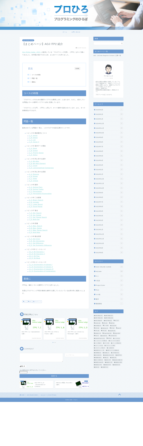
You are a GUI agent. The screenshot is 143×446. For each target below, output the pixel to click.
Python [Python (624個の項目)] (117, 333)
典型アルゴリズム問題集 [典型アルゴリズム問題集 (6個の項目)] (113, 350)
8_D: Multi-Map (34, 232)
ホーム (65, 32)
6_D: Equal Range (35, 206)
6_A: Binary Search (36, 200)
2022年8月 (109, 252)
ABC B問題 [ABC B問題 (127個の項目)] (109, 315)
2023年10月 (109, 188)
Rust (109, 290)
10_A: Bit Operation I (37, 252)
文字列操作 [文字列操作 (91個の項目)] (115, 352)
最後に (34, 82)
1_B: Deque (33, 138)
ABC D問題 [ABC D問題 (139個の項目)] (109, 318)
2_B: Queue (33, 150)
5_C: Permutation (35, 191)
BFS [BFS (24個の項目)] (105, 323)
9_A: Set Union (34, 239)
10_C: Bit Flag (34, 256)
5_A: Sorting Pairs (35, 187)
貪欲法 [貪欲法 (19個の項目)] (108, 359)
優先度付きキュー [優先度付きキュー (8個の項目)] (99, 350)
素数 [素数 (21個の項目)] (106, 357)
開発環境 (109, 303)
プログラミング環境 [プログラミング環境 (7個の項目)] (100, 347)
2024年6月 (109, 151)
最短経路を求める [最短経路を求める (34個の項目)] (109, 355)
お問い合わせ (76, 32)
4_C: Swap (33, 178)
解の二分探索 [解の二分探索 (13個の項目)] (99, 359)
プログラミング (37, 301)
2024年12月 (109, 123)
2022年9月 (109, 248)
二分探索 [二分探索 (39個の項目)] (111, 347)
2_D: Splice (33, 155)
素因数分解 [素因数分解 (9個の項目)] (98, 357)
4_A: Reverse (34, 174)
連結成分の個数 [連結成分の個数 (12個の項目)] (118, 359)
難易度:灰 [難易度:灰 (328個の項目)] (118, 362)
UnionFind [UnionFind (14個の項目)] (113, 335)
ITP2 (30, 301)
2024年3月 (109, 165)
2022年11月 (109, 238)
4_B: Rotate (33, 176)
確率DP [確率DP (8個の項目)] (119, 355)
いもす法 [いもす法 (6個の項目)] (117, 338)
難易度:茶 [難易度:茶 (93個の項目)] (108, 364)
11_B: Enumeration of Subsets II (41, 267)
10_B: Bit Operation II (37, 254)
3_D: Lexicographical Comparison (41, 168)
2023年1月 (109, 229)
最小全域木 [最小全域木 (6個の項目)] (98, 355)
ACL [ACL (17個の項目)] (117, 320)
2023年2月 (109, 225)
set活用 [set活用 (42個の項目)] (104, 335)
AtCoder (109, 271)
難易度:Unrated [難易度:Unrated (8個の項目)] (99, 362)
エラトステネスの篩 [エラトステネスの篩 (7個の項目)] (115, 340)
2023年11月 (109, 183)
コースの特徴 (36, 75)
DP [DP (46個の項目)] (112, 328)
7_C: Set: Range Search (38, 217)
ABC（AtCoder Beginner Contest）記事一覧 (107, 55)
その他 (109, 294)
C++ (25, 301)
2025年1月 (109, 119)
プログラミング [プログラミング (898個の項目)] (110, 345)
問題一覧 (35, 78)
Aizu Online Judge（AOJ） (31, 52)
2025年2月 (109, 114)
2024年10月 (109, 133)
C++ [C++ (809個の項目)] (106, 325)
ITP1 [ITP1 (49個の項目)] (97, 330)
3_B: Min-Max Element (37, 163)
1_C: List (32, 140)
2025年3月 (109, 109)
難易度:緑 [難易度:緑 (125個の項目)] (98, 364)
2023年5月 (109, 211)
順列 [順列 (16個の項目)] (97, 367)
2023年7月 (109, 202)
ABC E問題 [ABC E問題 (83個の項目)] (98, 320)
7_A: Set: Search (35, 213)
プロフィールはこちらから (104, 94)
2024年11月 (109, 128)
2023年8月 (109, 197)
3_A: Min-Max (34, 161)
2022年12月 (109, 234)
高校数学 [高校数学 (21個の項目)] (105, 367)
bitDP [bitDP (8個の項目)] (112, 323)
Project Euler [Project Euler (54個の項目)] (107, 333)
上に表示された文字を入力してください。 (33, 370)
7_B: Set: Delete (35, 215)
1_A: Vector (33, 135)
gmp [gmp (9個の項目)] (119, 328)
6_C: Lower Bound (36, 204)
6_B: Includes (34, 202)
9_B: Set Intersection (37, 241)
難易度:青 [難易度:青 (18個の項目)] (117, 364)
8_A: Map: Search (35, 226)
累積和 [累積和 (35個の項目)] (113, 357)
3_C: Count (33, 166)
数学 (109, 299)
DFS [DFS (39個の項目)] (97, 328)
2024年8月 (109, 142)
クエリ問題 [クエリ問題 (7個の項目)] (98, 343)
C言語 (109, 280)
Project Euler (109, 285)
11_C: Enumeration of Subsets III (41, 269)
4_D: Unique (33, 181)
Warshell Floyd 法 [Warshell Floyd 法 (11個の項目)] (100, 338)
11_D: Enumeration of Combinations (42, 271)
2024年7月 (109, 146)
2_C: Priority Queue (36, 153)
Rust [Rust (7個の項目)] (97, 335)
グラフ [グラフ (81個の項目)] (107, 343)
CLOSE (77, 68)
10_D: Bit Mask (34, 258)
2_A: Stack (33, 148)
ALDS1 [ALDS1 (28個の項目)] (97, 323)
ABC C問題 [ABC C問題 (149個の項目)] (99, 318)
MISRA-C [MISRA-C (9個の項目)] (98, 333)
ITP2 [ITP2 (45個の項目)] (104, 330)
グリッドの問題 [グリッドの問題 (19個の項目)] (116, 343)
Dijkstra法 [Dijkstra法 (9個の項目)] (105, 328)
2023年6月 (109, 206)
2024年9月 (109, 137)
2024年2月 (109, 169)
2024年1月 (109, 174)
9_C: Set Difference (36, 243)
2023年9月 (109, 192)
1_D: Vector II (34, 142)
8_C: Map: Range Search (38, 230)
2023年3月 (109, 220)
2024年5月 (109, 156)
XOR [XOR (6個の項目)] (109, 338)
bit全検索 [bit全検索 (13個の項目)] (98, 325)
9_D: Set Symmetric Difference (40, 245)
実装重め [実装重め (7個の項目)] (106, 352)
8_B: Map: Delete (35, 228)
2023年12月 (109, 179)
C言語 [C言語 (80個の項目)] (114, 325)
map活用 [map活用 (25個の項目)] (112, 330)
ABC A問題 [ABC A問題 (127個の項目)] (98, 315)
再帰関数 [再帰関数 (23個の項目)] (98, 352)
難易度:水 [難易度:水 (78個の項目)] (109, 362)
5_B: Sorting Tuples (36, 189)
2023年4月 (109, 215)
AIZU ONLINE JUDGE (28, 40)
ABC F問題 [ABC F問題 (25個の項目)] (108, 320)
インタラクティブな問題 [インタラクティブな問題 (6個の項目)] (101, 340)
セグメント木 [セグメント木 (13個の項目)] (99, 345)
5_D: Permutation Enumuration (40, 194)
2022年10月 (109, 243)
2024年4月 (109, 160)
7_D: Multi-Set (34, 219)
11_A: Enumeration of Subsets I (40, 265)
